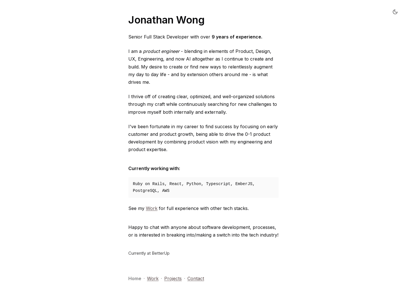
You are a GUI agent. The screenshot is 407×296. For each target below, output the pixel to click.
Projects (173, 278)
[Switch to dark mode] (395, 12)
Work (151, 208)
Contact (195, 278)
